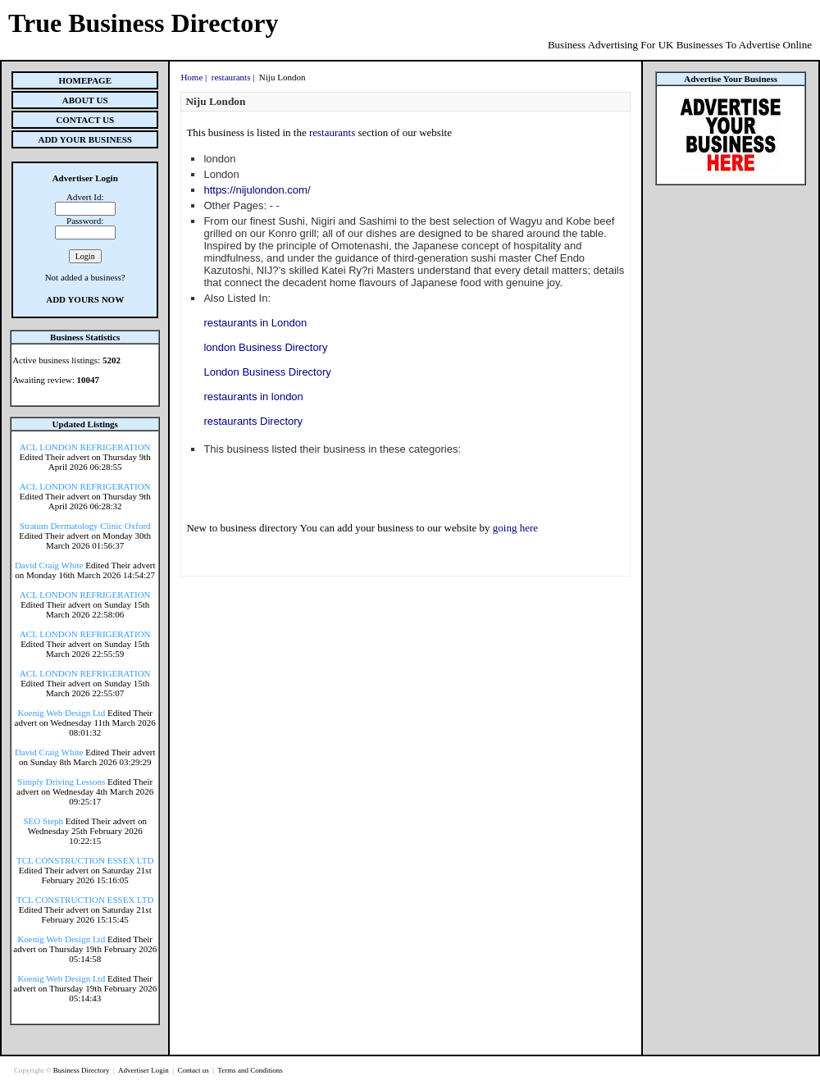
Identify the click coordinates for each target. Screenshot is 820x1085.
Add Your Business (85, 139)
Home (191, 77)
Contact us (194, 1070)
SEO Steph (44, 821)
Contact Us (85, 120)
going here (515, 528)
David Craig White (49, 565)
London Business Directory (266, 372)
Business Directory (82, 1070)
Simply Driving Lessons (61, 781)
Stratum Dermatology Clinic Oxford (85, 526)
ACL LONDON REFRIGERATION (85, 447)
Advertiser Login (144, 1070)
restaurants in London (255, 323)
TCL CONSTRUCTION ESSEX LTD (85, 860)
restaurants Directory (253, 421)
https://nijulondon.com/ (256, 190)
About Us (85, 100)
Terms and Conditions (249, 1070)
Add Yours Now (85, 299)
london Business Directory (265, 347)
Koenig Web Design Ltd (61, 713)
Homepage (85, 80)
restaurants (231, 77)
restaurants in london (253, 396)
